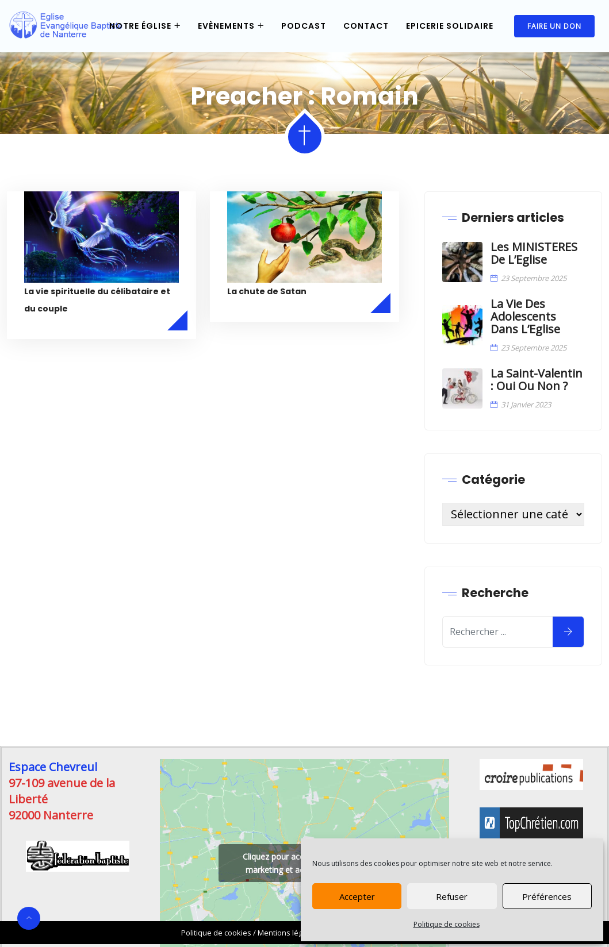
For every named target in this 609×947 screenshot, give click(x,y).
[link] (66, 26)
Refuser (452, 896)
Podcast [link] (303, 26)
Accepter (357, 896)
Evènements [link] (226, 26)
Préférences (547, 896)
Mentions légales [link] (287, 932)
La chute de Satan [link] (267, 291)
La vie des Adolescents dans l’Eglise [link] (525, 317)
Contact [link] (366, 26)
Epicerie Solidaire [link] (449, 26)
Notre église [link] (140, 26)
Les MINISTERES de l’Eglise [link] (534, 253)
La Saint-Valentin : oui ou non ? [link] (537, 379)
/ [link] (219, 932)
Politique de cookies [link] (446, 924)
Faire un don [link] (554, 26)
